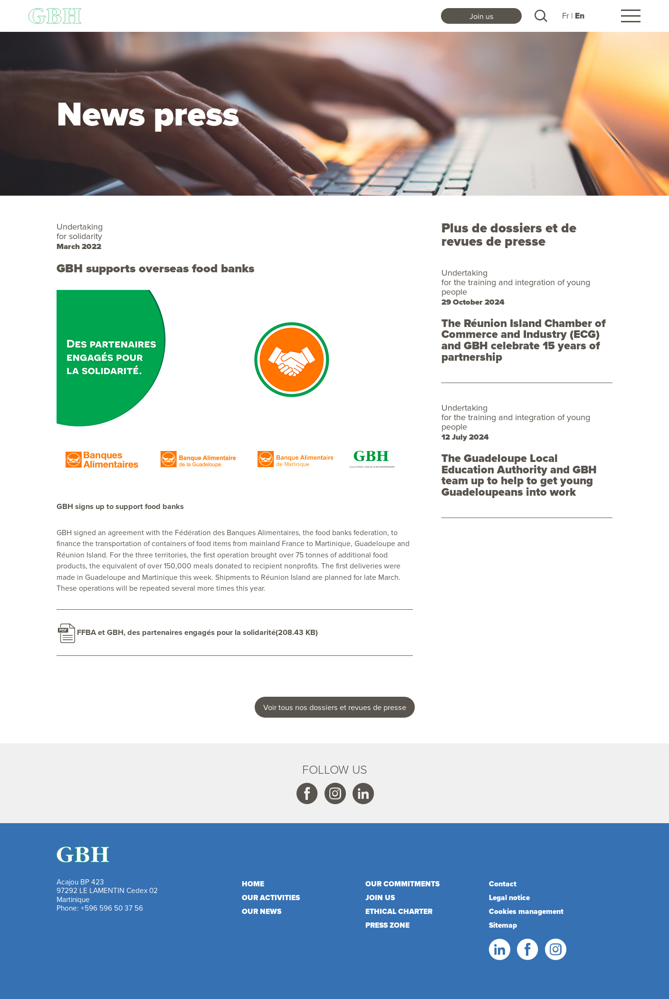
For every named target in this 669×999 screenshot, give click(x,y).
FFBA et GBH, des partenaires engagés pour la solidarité (176, 632)
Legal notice (509, 897)
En (579, 16)
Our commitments (402, 883)
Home (253, 883)
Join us (481, 15)
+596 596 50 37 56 (112, 908)
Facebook (306, 794)
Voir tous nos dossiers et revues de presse (334, 706)
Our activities (271, 897)
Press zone (387, 925)
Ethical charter (398, 911)
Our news (261, 911)
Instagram (334, 794)
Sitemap (503, 925)
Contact (502, 883)
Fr (565, 15)
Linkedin (363, 794)
